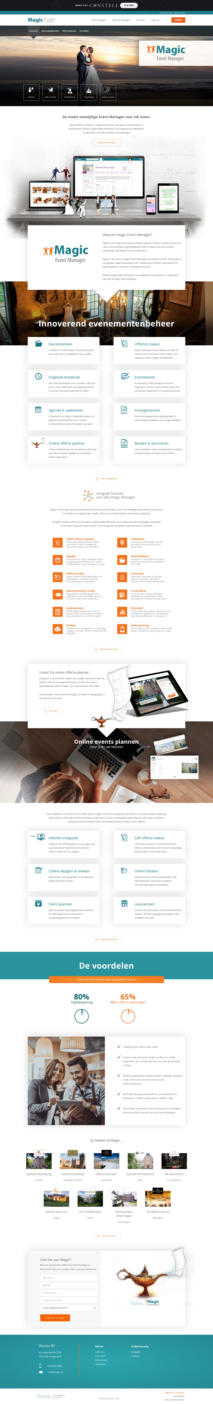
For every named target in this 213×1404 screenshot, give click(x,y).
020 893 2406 (167, 13)
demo (178, 20)
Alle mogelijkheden (50, 31)
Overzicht (33, 31)
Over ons (156, 20)
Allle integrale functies (109, 649)
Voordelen (84, 31)
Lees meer (53, 711)
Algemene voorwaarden (174, 1392)
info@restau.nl (55, 1372)
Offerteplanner (69, 31)
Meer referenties (109, 1236)
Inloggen (135, 1351)
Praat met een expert (106, 142)
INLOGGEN (180, 13)
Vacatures (100, 1364)
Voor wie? (140, 20)
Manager (98, 20)
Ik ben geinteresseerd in (55, 1307)
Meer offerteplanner (109, 939)
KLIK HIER (129, 5)
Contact (135, 1355)
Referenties (101, 1360)
